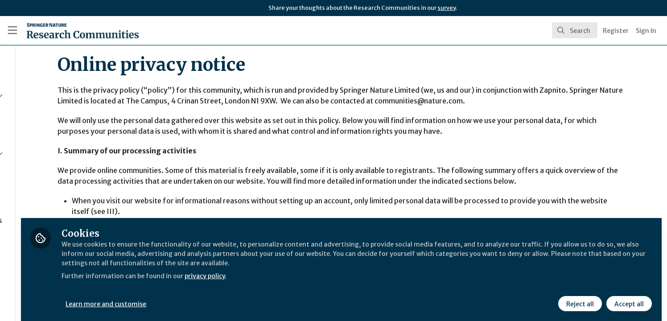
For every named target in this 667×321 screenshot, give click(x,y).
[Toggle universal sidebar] (12, 30)
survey (446, 8)
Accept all (627, 297)
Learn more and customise (205, 297)
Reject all (579, 297)
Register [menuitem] (616, 31)
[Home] (71, 30)
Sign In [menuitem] (646, 31)
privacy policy (318, 280)
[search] (574, 30)
